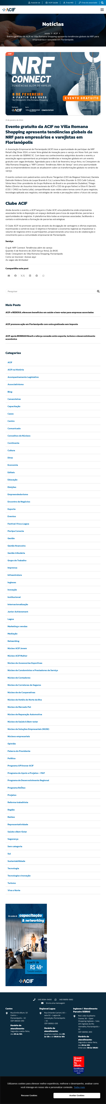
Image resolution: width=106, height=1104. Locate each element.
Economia (13, 465)
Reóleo (11, 817)
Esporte (12, 509)
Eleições (12, 487)
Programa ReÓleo (17, 787)
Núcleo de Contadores (19, 677)
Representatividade (18, 824)
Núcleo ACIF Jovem (17, 648)
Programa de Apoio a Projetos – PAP (26, 773)
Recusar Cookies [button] (29, 1095)
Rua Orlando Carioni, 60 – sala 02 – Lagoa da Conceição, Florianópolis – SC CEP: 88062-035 (55, 1018)
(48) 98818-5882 (66, 999)
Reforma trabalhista (18, 802)
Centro (11, 421)
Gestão (11, 538)
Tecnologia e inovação (19, 875)
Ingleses (12, 582)
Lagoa (11, 619)
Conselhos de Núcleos (19, 435)
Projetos (12, 795)
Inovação (12, 589)
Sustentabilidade (16, 861)
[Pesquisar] (53, 291)
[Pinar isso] (36, 275)
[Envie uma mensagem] (43, 1003)
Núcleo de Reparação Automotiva (25, 714)
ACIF (10, 362)
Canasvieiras (14, 399)
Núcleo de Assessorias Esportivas (25, 663)
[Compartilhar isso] (15, 275)
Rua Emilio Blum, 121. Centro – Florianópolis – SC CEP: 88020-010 (19, 1016)
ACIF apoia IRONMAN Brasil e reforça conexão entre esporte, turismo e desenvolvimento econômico (50, 337)
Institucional (14, 597)
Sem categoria (15, 846)
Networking (13, 641)
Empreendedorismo (18, 494)
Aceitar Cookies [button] (76, 1095)
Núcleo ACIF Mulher (17, 655)
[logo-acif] (8, 9)
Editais (11, 472)
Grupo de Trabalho (17, 560)
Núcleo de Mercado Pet (19, 707)
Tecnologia (13, 868)
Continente (13, 443)
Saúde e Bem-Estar (17, 831)
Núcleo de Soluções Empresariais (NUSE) (28, 729)
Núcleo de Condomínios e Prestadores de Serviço (33, 670)
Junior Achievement (18, 611)
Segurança (13, 839)
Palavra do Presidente (19, 751)
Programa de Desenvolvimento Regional (28, 780)
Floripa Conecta (16, 531)
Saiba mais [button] (79, 1087)
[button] (102, 9)
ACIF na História (16, 369)
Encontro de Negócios (19, 501)
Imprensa (12, 567)
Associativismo (16, 384)
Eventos (12, 516)
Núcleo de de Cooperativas (21, 692)
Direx (10, 457)
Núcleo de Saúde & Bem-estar (23, 721)
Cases (11, 413)
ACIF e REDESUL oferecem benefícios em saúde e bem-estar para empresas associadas (50, 312)
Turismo (12, 883)
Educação (13, 479)
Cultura (11, 450)
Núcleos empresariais (19, 736)
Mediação (13, 633)
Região (11, 809)
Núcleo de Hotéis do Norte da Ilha (25, 699)
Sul (9, 853)
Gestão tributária (16, 553)
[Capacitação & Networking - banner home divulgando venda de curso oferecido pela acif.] (26, 985)
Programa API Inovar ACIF (20, 765)
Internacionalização (18, 604)
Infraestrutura (15, 575)
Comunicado (14, 428)
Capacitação (14, 406)
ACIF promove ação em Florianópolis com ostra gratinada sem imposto (42, 324)
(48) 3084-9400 (45, 999)
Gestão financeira (17, 545)
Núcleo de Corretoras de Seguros (24, 685)
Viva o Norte (14, 890)
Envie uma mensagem (55, 1003)
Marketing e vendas (17, 626)
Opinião (12, 743)
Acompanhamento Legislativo (23, 377)
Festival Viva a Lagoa (18, 523)
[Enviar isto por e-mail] (9, 275)
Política (11, 758)
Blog (10, 391)
